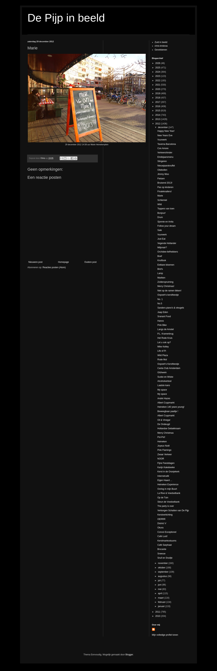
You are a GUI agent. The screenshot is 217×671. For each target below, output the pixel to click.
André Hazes (163, 398)
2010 (158, 616)
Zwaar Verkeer (164, 454)
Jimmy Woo (163, 174)
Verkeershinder (164, 152)
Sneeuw (161, 553)
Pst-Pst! (161, 437)
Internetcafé (163, 476)
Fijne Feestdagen (165, 463)
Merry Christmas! (165, 286)
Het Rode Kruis (164, 338)
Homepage (63, 262)
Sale (159, 230)
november (163, 563)
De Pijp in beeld (66, 18)
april (160, 593)
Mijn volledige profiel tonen (165, 635)
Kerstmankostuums (166, 540)
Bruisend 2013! (164, 183)
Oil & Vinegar (163, 420)
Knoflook (161, 260)
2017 (158, 102)
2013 (158, 119)
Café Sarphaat (164, 545)
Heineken (162, 441)
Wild (159, 204)
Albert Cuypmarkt (165, 402)
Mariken (161, 277)
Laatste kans (163, 385)
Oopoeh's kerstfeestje (168, 295)
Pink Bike (162, 325)
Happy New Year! (165, 131)
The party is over (165, 506)
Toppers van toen (165, 208)
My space (162, 389)
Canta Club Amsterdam (168, 368)
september (163, 572)
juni (160, 584)
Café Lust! (162, 536)
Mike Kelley (163, 346)
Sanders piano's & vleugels (170, 307)
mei (160, 589)
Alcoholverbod (164, 381)
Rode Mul (162, 359)
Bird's (160, 269)
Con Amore (162, 148)
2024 (158, 72)
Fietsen (160, 178)
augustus (162, 576)
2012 (158, 123)
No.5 (159, 303)
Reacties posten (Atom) (54, 267)
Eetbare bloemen (165, 265)
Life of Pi (161, 351)
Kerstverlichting (164, 514)
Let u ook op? (164, 342)
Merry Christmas (165, 433)
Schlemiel (162, 200)
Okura (160, 527)
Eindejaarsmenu (165, 157)
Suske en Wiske (165, 377)
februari (162, 602)
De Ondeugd (163, 424)
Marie (160, 195)
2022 (158, 80)
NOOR (160, 458)
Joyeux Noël (163, 446)
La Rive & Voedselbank (168, 493)
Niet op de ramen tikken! (169, 290)
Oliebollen (162, 170)
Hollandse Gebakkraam (168, 428)
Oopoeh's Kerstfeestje (168, 364)
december (163, 127)
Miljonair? (162, 247)
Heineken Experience (167, 484)
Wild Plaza (162, 355)
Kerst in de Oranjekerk (168, 471)
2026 (158, 63)
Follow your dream (166, 226)
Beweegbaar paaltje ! (167, 411)
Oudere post (90, 262)
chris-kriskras (161, 46)
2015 (158, 110)
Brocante (161, 549)
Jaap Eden (162, 312)
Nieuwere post (35, 262)
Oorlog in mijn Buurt (167, 489)
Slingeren (162, 161)
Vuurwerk (162, 139)
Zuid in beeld (161, 42)
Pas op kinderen (165, 187)
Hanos (160, 321)
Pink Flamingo (164, 450)
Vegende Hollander (166, 243)
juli (159, 580)
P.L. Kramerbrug (165, 333)
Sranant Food (164, 316)
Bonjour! (161, 213)
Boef (159, 256)
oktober (162, 567)
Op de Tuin (162, 497)
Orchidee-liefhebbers (167, 251)
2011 (158, 612)
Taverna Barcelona (166, 144)
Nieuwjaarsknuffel (166, 165)
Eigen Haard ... (164, 480)
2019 (158, 93)
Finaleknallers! (164, 191)
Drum (160, 217)
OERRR (161, 519)
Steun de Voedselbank (168, 502)
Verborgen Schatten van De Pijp (173, 510)
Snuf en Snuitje (164, 558)
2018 (158, 97)
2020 (158, 89)
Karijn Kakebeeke (166, 467)
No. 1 (160, 299)
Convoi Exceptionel (166, 532)
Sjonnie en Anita (165, 221)
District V (161, 523)
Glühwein (162, 372)
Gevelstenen (161, 49)
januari (161, 606)
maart (161, 598)
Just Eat (161, 239)
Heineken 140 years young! (170, 407)
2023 (158, 76)
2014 (158, 115)
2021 (158, 84)
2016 (158, 106)
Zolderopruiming (165, 282)
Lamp (160, 273)
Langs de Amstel (165, 329)
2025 (158, 67)
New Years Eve (164, 135)
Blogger (129, 654)
